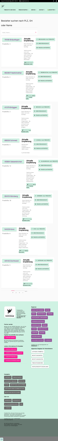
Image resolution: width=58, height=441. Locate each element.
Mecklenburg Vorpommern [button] (39, 317)
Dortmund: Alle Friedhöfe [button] (44, 260)
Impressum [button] (8, 400)
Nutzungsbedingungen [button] (11, 404)
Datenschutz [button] (16, 400)
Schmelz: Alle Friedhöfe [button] (42, 140)
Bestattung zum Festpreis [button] (18, 384)
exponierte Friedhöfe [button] (11, 381)
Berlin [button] (33, 313)
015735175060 (26, 152)
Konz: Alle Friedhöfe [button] (38, 228)
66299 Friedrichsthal (12, 73)
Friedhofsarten (23, 9)
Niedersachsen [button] (36, 325)
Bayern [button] (47, 310)
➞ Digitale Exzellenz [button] (10, 349)
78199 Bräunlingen (11, 40)
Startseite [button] (8, 377)
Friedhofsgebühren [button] (37, 363)
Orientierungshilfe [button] (43, 43)
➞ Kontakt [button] (8, 407)
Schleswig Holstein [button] (37, 340)
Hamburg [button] (50, 313)
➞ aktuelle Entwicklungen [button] (12, 360)
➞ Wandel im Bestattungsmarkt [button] (13, 353)
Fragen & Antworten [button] (43, 47)
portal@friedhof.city (24, 1)
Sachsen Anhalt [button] (36, 336)
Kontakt (42, 9)
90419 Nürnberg (11, 196)
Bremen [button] (45, 325)
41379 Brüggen (10, 107)
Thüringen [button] (48, 340)
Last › (26, 291)
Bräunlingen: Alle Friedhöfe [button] (45, 39)
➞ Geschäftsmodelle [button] (11, 356)
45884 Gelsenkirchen (13, 162)
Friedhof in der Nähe (10, 9)
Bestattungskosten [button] (37, 359)
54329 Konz (9, 229)
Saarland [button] (34, 332)
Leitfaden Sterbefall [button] (38, 351)
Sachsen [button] (42, 332)
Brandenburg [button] (41, 313)
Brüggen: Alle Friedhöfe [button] (42, 107)
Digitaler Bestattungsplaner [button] (40, 366)
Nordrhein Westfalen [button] (38, 321)
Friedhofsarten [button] (17, 377)
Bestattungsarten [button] (37, 355)
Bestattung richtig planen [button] (12, 392)
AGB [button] (21, 404)
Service (33, 9)
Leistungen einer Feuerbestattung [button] (14, 388)
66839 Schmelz (10, 140)
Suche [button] (6, 384)
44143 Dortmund (11, 261)
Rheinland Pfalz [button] (42, 329)
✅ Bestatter (51, 9)
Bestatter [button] (21, 381)
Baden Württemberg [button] (37, 310)
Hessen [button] (34, 329)
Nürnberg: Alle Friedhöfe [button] (43, 195)
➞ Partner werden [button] (10, 337)
